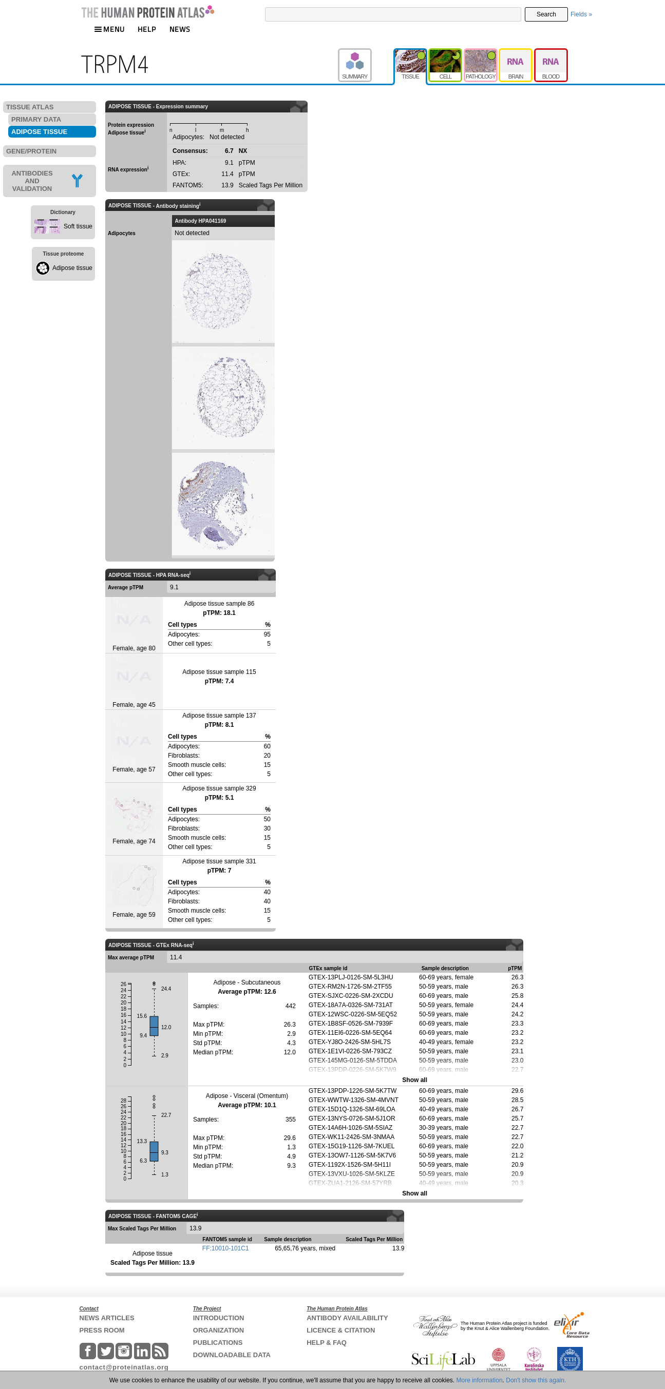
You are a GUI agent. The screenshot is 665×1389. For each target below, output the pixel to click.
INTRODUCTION (218, 1318)
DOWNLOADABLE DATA (232, 1355)
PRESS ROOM (102, 1330)
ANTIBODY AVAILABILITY (347, 1318)
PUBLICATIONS (218, 1342)
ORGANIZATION (218, 1330)
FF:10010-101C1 (225, 1248)
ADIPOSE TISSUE (39, 132)
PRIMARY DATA (36, 119)
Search (546, 14)
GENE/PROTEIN (31, 151)
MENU (109, 29)
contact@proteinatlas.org (124, 1367)
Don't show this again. (536, 1380)
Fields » (581, 14)
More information (480, 1380)
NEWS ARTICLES (107, 1318)
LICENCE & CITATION (341, 1330)
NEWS (180, 29)
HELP (147, 29)
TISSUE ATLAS (29, 107)
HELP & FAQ (327, 1342)
